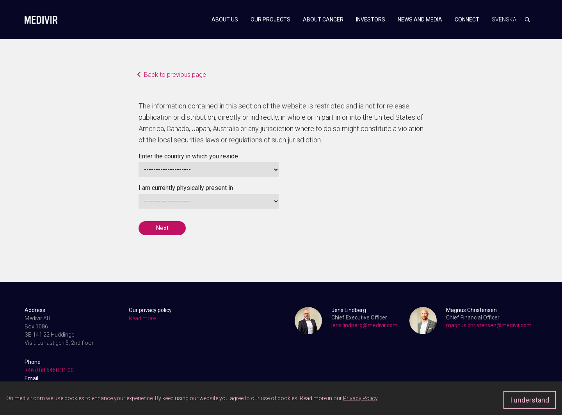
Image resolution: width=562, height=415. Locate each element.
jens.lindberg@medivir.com (364, 325)
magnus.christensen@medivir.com (489, 325)
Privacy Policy (360, 398)
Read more (142, 318)
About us (225, 19)
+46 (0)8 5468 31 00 (49, 370)
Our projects (270, 19)
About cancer (323, 19)
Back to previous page (172, 75)
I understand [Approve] (529, 400)
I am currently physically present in (186, 188)
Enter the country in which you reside (188, 156)
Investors (370, 19)
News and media (420, 19)
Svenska (504, 19)
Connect (467, 19)
